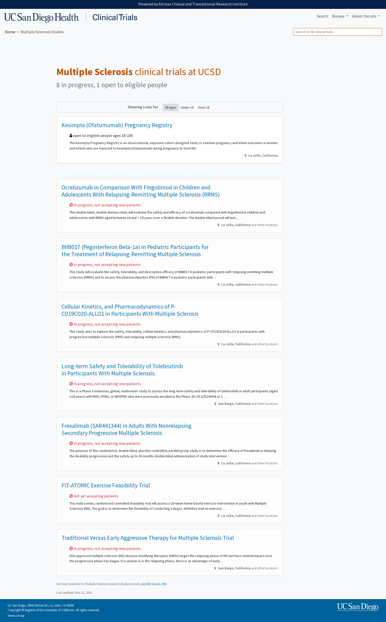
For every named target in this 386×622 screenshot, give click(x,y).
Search (322, 16)
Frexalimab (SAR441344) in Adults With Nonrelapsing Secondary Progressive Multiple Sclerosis (127, 429)
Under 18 (187, 107)
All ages (171, 107)
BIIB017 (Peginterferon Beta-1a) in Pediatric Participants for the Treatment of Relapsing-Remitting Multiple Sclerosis (135, 250)
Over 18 (203, 107)
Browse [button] (338, 16)
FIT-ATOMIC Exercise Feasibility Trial (106, 485)
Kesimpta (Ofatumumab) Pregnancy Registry (117, 125)
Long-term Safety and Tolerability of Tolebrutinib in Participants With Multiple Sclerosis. (122, 369)
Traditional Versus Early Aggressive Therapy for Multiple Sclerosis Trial (148, 537)
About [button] (364, 16)
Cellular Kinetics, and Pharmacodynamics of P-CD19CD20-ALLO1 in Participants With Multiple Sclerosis (130, 310)
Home (10, 31)
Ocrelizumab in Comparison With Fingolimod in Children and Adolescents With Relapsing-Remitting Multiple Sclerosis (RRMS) (141, 190)
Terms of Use (16, 616)
